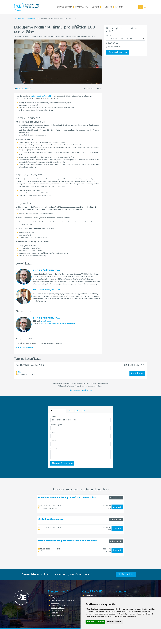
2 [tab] (55, 79)
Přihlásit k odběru (125, 574)
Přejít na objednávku (117, 52)
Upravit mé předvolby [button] (114, 621)
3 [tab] (58, 79)
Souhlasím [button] (90, 621)
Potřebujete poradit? (25, 347)
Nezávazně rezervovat (62, 463)
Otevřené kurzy (64, 7)
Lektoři (95, 7)
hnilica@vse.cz (46, 321)
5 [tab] (64, 79)
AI (52, 595)
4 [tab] (61, 79)
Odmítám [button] (101, 621)
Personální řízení (57, 610)
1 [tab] (52, 79)
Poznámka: (54, 449)
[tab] (58, 411)
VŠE (19, 372)
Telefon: (53, 441)
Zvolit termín (137, 373)
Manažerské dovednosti (59, 605)
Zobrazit (117, 507)
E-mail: (52, 433)
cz (140, 7)
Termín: (108, 35)
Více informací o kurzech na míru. (80, 390)
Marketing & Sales (57, 608)
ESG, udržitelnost (57, 598)
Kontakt (119, 7)
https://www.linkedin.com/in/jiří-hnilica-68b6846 (58, 323)
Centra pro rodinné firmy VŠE (40, 96)
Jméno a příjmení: (56, 425)
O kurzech (107, 7)
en (145, 7)
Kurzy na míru (81, 7)
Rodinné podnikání (116, 498)
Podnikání (54, 613)
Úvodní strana (19, 18)
